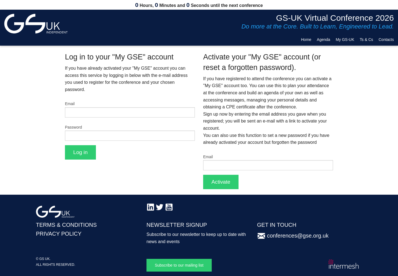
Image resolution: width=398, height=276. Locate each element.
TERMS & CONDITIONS (66, 225)
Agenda (323, 39)
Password (73, 127)
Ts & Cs (366, 39)
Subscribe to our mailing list (179, 265)
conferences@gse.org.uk (298, 236)
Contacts (386, 39)
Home (306, 39)
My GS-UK (345, 39)
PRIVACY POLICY (59, 234)
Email (70, 103)
